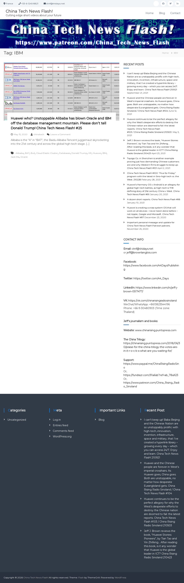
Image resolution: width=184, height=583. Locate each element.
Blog (162, 13)
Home (150, 13)
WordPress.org (62, 436)
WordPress (120, 577)
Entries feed (60, 425)
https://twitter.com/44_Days (151, 278)
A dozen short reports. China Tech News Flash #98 (153, 199)
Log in (57, 419)
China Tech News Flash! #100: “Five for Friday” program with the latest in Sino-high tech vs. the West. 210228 (153, 176)
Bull (33, 153)
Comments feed (63, 431)
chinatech (39, 134)
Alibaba (20, 153)
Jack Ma (15, 157)
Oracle (24, 157)
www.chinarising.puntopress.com (155, 330)
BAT (27, 153)
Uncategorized (16, 419)
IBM (104, 153)
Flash (81, 577)
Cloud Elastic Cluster (47, 153)
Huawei (97, 153)
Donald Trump (79, 153)
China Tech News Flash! (29, 11)
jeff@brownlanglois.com (142, 252)
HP (90, 153)
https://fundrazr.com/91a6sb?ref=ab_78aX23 (150, 375)
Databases (64, 153)
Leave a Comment (60, 134)
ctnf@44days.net (142, 248)
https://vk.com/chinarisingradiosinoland (152, 300)
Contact (175, 13)
